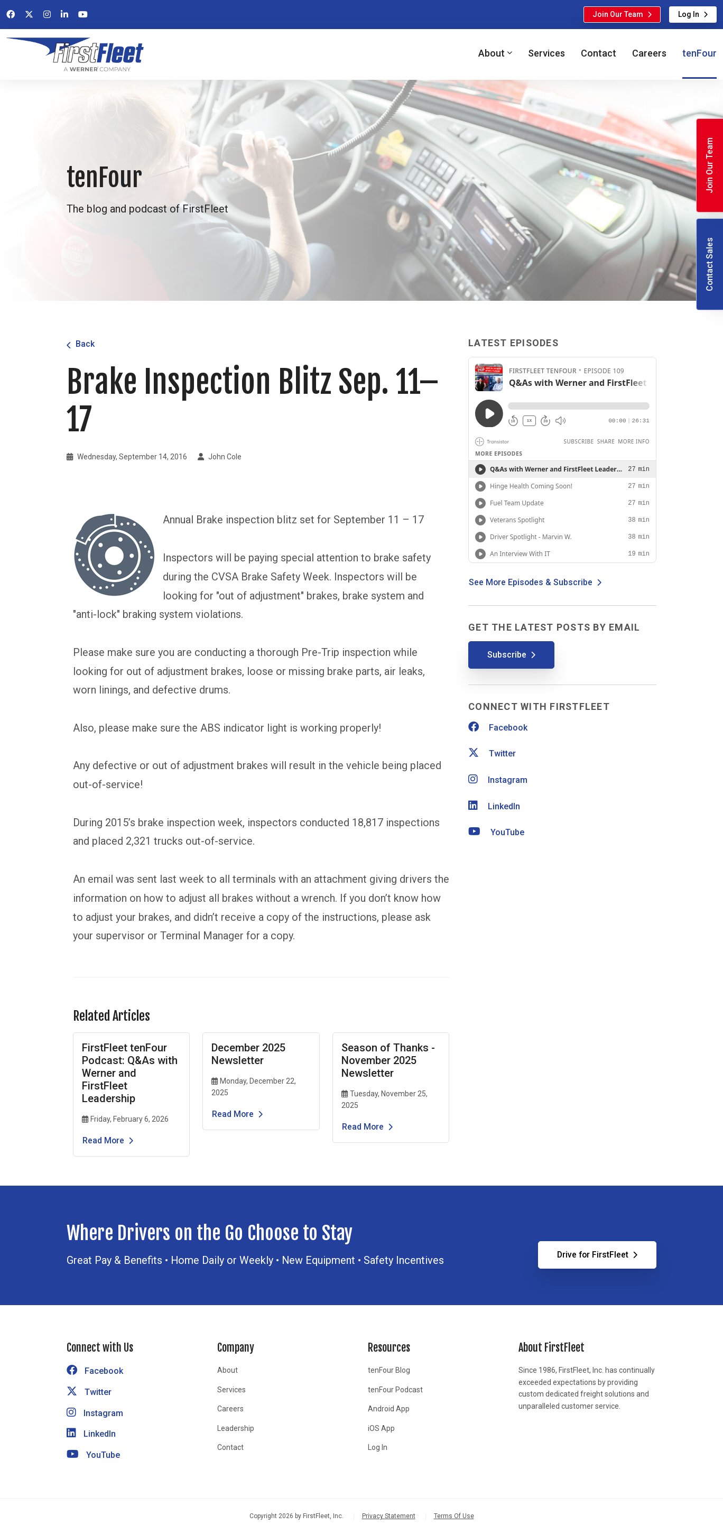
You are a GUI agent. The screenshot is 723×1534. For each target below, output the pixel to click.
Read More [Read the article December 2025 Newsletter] (233, 1114)
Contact (598, 53)
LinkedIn (494, 806)
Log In (688, 14)
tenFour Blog (389, 1370)
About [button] (491, 53)
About (227, 1370)
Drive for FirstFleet (592, 1255)
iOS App (381, 1428)
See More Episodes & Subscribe (530, 582)
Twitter (492, 753)
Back (85, 344)
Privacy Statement (388, 1516)
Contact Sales (710, 264)
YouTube (496, 832)
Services (546, 53)
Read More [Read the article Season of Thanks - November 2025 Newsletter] (363, 1127)
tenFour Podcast (395, 1389)
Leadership (235, 1428)
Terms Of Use (454, 1516)
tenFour (699, 53)
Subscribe (506, 655)
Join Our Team (617, 14)
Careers (649, 53)
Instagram (497, 780)
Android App (389, 1408)
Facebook (497, 728)
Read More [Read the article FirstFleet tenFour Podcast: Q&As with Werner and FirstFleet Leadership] (103, 1140)
